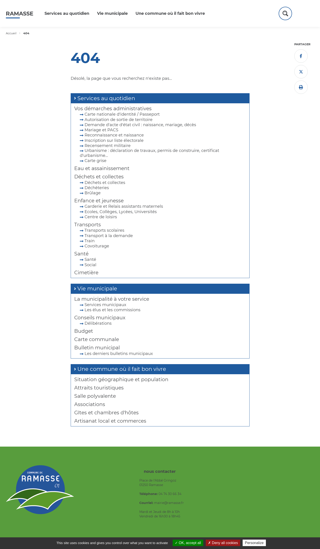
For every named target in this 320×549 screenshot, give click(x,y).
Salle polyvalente (95, 396)
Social (90, 264)
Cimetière (86, 273)
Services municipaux (105, 304)
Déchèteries (97, 187)
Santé (81, 254)
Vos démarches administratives (113, 109)
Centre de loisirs (101, 216)
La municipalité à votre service (111, 299)
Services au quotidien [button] (67, 13)
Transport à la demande (109, 235)
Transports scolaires (104, 230)
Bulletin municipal (97, 348)
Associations (89, 404)
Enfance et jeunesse (99, 201)
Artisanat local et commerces (110, 421)
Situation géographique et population (121, 379)
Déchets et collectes (99, 177)
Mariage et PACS (101, 130)
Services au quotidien (106, 98)
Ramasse (19, 13)
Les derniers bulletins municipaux (119, 353)
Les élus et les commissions (112, 309)
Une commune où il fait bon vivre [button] (170, 13)
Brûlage (93, 192)
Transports (87, 225)
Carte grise (95, 160)
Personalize (254, 543)
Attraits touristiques (99, 388)
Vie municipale (97, 288)
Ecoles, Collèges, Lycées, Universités (121, 211)
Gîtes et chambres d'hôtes (106, 413)
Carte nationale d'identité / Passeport (122, 114)
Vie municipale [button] (112, 13)
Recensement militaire (108, 145)
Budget (83, 331)
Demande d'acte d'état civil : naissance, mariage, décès (140, 124)
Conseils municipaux (99, 318)
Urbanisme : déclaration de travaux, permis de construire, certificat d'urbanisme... (149, 153)
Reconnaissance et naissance (114, 135)
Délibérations (98, 323)
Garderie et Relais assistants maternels (124, 206)
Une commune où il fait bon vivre (121, 369)
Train (90, 240)
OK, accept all (188, 543)
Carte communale (96, 339)
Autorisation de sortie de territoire (119, 119)
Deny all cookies (223, 543)
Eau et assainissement (101, 168)
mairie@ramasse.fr (169, 503)
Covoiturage (97, 246)
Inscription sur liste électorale (114, 140)
